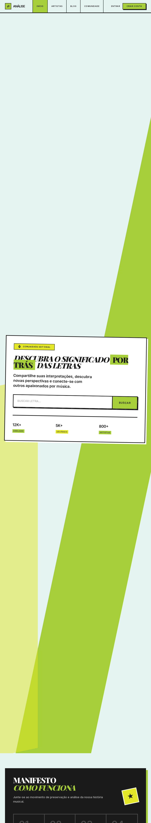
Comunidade (91, 6)
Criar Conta (134, 6)
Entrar (115, 6)
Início (40, 6)
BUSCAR (125, 402)
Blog (73, 6)
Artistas (57, 6)
